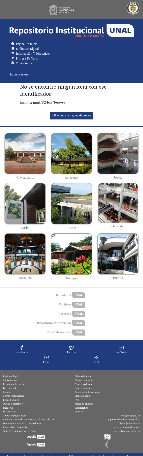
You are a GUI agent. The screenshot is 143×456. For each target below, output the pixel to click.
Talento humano (83, 376)
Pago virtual (9, 388)
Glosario (79, 411)
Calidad (7, 392)
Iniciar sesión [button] (19, 74)
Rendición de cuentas (14, 384)
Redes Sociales (11, 400)
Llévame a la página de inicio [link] (71, 115)
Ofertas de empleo (84, 380)
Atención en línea (84, 403)
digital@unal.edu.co (129, 423)
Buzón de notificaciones (87, 392)
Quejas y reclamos (13, 403)
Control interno (83, 388)
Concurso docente (84, 384)
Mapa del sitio (82, 395)
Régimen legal (10, 376)
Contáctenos (81, 407)
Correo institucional (14, 395)
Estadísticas (9, 411)
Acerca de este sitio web (127, 427)
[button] (71, 30)
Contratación (10, 380)
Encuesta (8, 407)
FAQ (77, 400)
